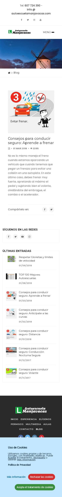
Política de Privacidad (19, 486)
